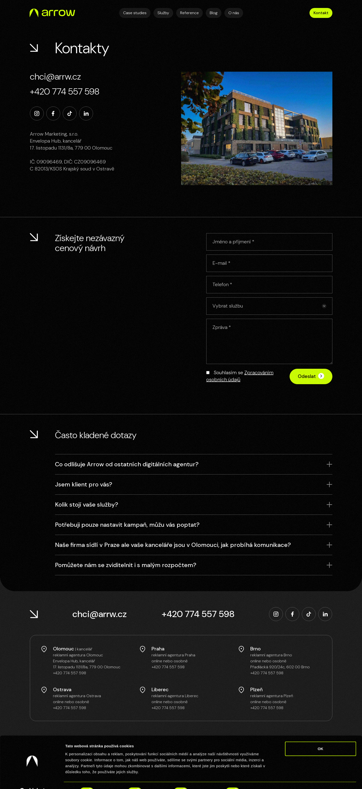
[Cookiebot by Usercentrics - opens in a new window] (32, 779)
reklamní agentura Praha (173, 654)
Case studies (135, 12)
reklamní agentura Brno (271, 654)
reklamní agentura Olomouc (78, 654)
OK (320, 736)
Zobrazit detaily (263, 779)
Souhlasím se (239, 375)
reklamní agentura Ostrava (77, 695)
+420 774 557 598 (65, 92)
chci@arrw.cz (55, 77)
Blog (213, 12)
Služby (163, 12)
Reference (189, 12)
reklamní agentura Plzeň (271, 695)
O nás (233, 12)
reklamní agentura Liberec (175, 695)
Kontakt (320, 12)
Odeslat (310, 375)
